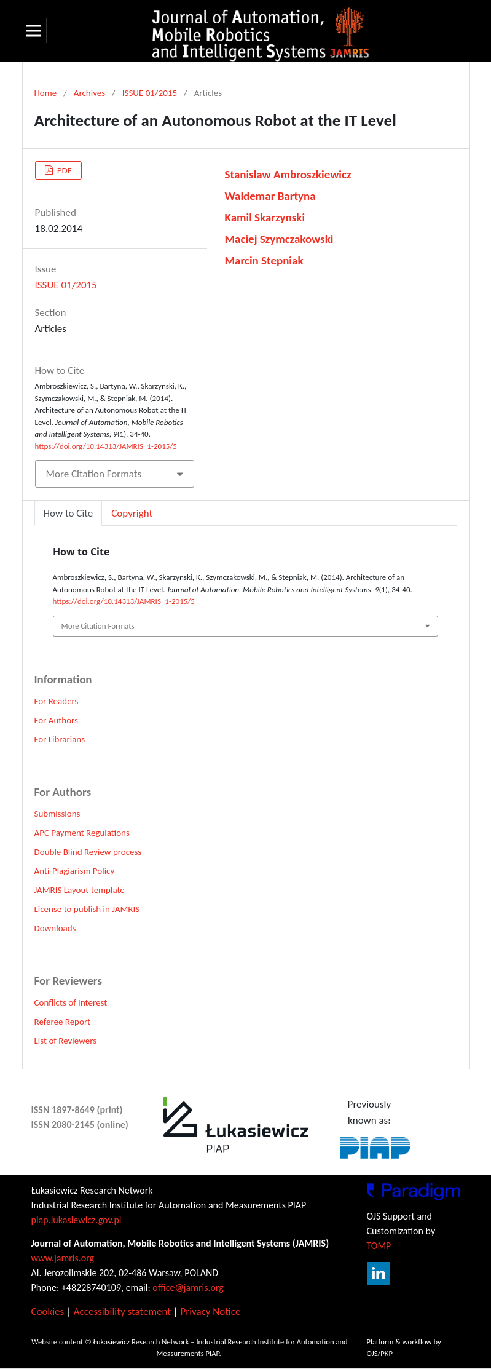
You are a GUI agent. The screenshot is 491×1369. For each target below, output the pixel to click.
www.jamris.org (63, 1258)
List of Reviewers (65, 1040)
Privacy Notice (210, 1311)
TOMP (379, 1246)
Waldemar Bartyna (270, 196)
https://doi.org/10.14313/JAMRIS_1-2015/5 (106, 446)
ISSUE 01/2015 (149, 92)
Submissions (57, 813)
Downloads (55, 928)
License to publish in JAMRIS (87, 909)
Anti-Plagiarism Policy (74, 870)
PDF (63, 170)
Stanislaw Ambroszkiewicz (288, 174)
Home (45, 92)
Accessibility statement (122, 1311)
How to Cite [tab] (68, 513)
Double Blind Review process (88, 851)
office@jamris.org (188, 1287)
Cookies (48, 1311)
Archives (89, 92)
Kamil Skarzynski (265, 217)
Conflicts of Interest (71, 1002)
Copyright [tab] (131, 513)
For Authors (56, 720)
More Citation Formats (94, 473)
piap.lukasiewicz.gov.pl (76, 1220)
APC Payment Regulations (82, 832)
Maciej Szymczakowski (279, 239)
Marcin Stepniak (264, 260)
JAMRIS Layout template (79, 889)
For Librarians (59, 739)
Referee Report (62, 1021)
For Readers (56, 701)
